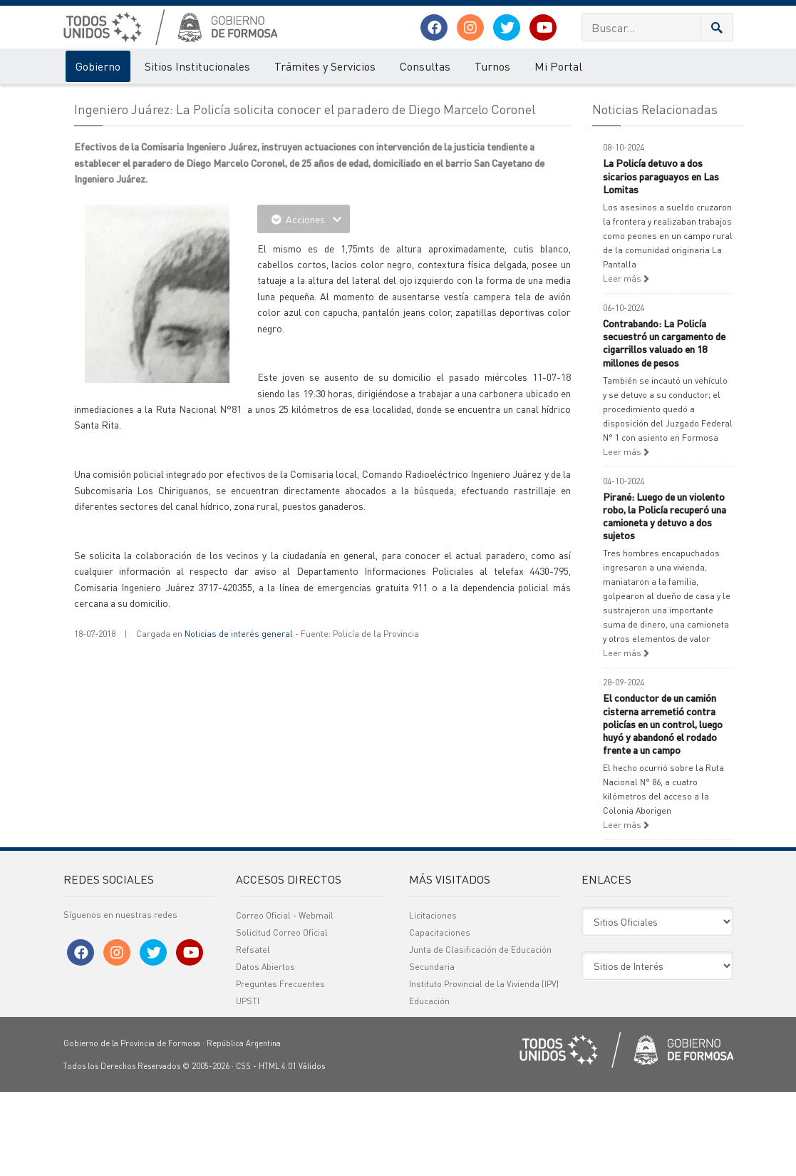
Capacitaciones (439, 1016)
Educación (429, 1085)
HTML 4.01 (277, 1150)
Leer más (626, 362)
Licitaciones (433, 999)
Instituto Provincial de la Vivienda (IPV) (484, 1068)
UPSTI (247, 1085)
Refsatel (253, 1033)
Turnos (492, 65)
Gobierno (98, 65)
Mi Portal (558, 65)
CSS (243, 1150)
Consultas (425, 65)
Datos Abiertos (265, 1050)
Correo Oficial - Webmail (285, 999)
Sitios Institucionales (197, 65)
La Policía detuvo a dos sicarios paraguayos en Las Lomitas (661, 259)
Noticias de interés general (239, 717)
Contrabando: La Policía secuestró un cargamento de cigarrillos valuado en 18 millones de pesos (664, 427)
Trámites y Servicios (325, 65)
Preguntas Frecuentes (280, 1068)
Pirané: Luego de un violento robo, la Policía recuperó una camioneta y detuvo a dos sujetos (664, 600)
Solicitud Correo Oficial (282, 1016)
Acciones (304, 303)
